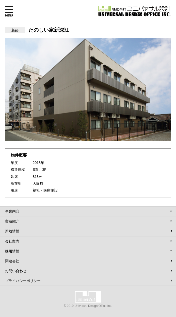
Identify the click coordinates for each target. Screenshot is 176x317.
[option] (88, 89)
